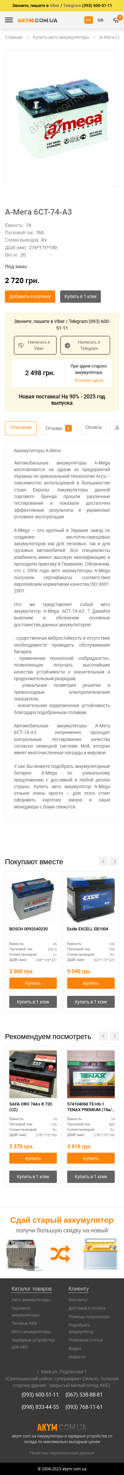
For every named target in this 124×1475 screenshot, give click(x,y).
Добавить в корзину (30, 296)
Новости (77, 1357)
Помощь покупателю (89, 1316)
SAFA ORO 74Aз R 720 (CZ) (30, 1107)
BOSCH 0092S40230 (28, 928)
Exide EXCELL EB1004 (87, 928)
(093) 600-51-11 (40, 1394)
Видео (75, 1348)
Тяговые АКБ (24, 1323)
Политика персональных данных (62, 1453)
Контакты (78, 1300)
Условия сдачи (88, 380)
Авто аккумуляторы (31, 1300)
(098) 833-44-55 (40, 1407)
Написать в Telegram (82, 345)
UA (100, 20)
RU (89, 20)
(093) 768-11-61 (84, 1407)
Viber (55, 5)
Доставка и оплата (87, 1308)
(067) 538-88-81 (84, 1394)
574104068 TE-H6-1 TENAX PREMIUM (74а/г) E (89, 1107)
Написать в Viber (34, 345)
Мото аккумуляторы (31, 1331)
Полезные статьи (86, 1340)
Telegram (72, 5)
